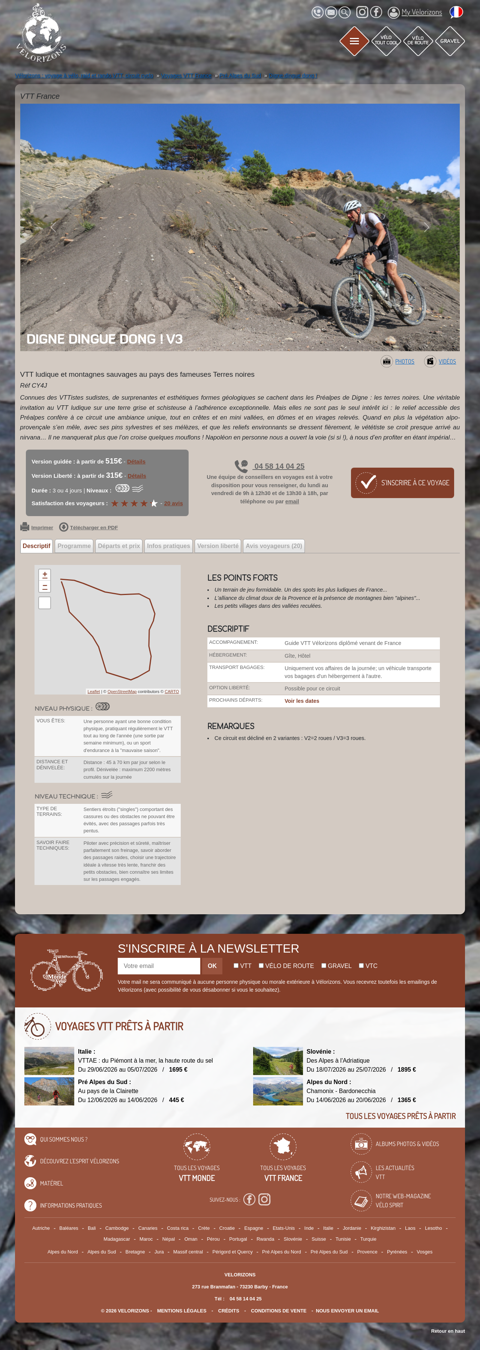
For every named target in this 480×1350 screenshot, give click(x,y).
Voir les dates (302, 701)
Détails (136, 461)
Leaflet (94, 691)
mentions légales (182, 1311)
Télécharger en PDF (88, 527)
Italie (328, 1228)
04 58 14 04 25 (269, 466)
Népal (168, 1239)
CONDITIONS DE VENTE (278, 1311)
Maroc (146, 1239)
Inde (309, 1228)
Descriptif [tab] (37, 546)
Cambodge (117, 1228)
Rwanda (265, 1239)
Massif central (188, 1252)
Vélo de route (286, 966)
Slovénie (293, 1239)
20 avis (173, 503)
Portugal (238, 1239)
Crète (204, 1228)
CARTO (172, 691)
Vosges (424, 1252)
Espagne (253, 1228)
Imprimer (36, 527)
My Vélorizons (415, 13)
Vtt (243, 966)
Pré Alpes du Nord (281, 1252)
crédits (228, 1311)
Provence (367, 1252)
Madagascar (117, 1239)
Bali (92, 1228)
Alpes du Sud (101, 1252)
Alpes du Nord (63, 1252)
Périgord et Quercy (232, 1252)
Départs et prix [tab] (119, 546)
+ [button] (44, 575)
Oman (191, 1239)
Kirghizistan (383, 1228)
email (292, 501)
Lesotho (433, 1228)
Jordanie (352, 1228)
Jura (159, 1252)
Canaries (148, 1228)
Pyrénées (397, 1252)
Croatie (227, 1228)
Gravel (336, 966)
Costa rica (178, 1228)
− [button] (44, 586)
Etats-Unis (284, 1228)
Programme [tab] (74, 546)
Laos (410, 1228)
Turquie (368, 1239)
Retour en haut (448, 1331)
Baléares (68, 1228)
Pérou (213, 1239)
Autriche (41, 1228)
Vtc (368, 966)
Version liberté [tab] (217, 546)
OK (212, 966)
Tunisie (343, 1239)
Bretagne (135, 1252)
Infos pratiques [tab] (168, 546)
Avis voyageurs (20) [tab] (274, 546)
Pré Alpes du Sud (329, 1252)
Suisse (319, 1239)
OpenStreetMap (122, 691)
